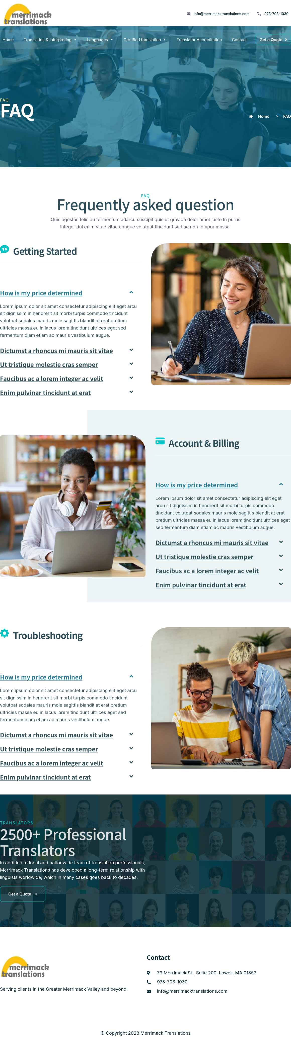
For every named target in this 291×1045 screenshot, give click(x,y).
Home (8, 39)
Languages (100, 40)
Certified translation (145, 40)
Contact (239, 39)
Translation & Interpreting (50, 40)
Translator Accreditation (199, 39)
